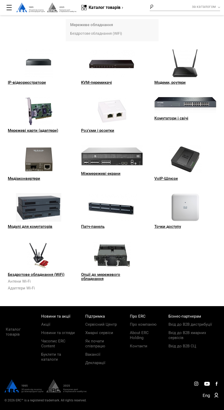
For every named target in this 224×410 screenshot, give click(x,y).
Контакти (138, 346)
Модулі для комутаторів (30, 226)
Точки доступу (167, 226)
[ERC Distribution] (45, 391)
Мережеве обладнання (91, 24)
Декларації (95, 362)
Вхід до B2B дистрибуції (190, 324)
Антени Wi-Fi (19, 281)
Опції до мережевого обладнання (100, 276)
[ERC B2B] (216, 396)
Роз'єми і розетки (97, 130)
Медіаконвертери (24, 178)
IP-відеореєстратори (27, 82)
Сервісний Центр (101, 324)
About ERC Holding (139, 335)
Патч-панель (93, 226)
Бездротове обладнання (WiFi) (96, 33)
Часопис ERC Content (53, 343)
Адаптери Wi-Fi (21, 288)
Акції (45, 324)
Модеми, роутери (170, 82)
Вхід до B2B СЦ (182, 346)
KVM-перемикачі (96, 82)
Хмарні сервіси (99, 332)
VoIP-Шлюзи (166, 178)
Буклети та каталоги (51, 357)
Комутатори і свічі (171, 118)
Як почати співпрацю (95, 343)
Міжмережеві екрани (100, 173)
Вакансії (92, 354)
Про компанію (143, 324)
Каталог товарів (13, 332)
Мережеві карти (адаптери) (33, 130)
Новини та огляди (58, 332)
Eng (206, 395)
